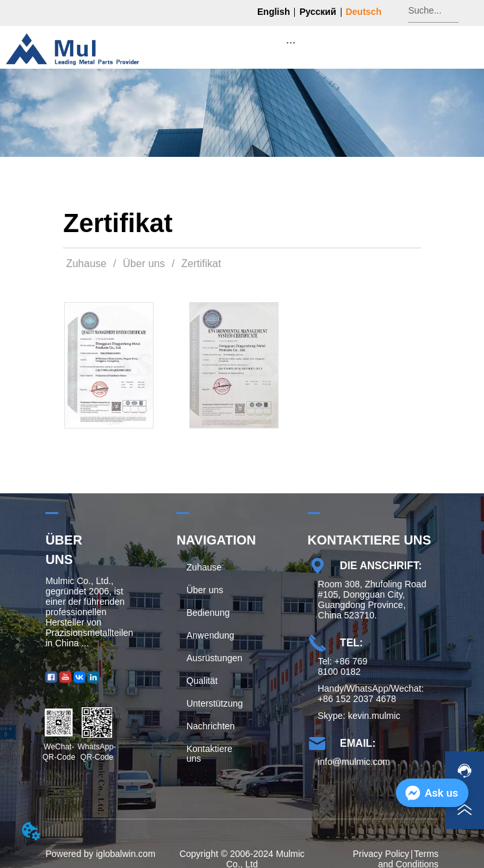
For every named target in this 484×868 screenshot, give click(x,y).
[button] (290, 42)
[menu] (290, 42)
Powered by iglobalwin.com (100, 854)
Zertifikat (199, 263)
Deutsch (363, 11)
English (273, 11)
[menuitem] (290, 42)
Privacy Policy (380, 854)
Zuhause (86, 263)
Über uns (144, 263)
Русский (317, 11)
